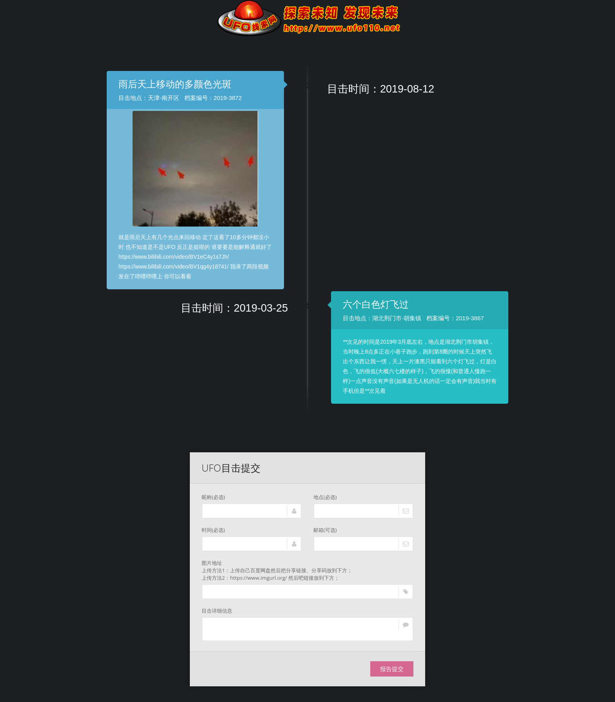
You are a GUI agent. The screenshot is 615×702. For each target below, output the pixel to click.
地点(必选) (325, 497)
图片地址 (307, 570)
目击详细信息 (217, 610)
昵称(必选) (213, 497)
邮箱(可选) (325, 529)
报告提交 (392, 669)
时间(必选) (213, 529)
